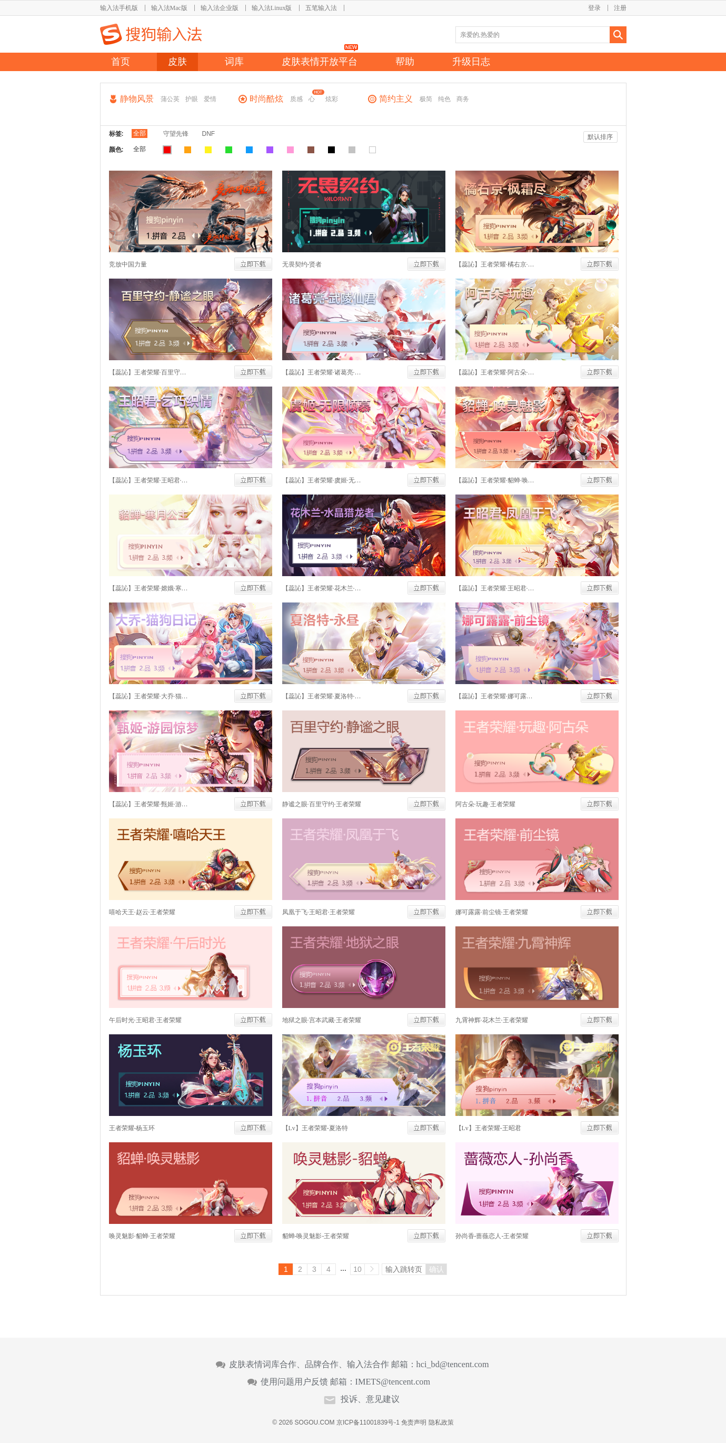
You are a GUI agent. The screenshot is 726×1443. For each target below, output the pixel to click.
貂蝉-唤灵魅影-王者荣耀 (316, 1236)
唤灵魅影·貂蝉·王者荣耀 (142, 1236)
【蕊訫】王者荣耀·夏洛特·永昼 (321, 696)
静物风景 (137, 98)
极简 (426, 99)
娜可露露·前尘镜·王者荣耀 (491, 912)
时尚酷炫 (266, 98)
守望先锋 (175, 133)
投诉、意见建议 (370, 1399)
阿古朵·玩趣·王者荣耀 (485, 804)
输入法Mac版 (169, 8)
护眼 (191, 99)
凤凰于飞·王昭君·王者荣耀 (318, 912)
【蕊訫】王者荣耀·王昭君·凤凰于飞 (494, 588)
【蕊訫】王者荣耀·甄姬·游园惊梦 (148, 804)
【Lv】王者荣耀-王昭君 (488, 1128)
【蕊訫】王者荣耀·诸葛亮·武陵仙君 (321, 372)
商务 (462, 99)
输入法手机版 (119, 8)
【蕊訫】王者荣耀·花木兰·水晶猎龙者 (321, 588)
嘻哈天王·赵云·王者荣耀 (142, 912)
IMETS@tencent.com (393, 1382)
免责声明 (413, 1422)
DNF (208, 133)
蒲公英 (170, 99)
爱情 (210, 99)
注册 (620, 8)
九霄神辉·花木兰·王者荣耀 (491, 1020)
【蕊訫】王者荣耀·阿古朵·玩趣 (494, 372)
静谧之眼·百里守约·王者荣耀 (321, 804)
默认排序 (600, 137)
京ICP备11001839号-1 (368, 1422)
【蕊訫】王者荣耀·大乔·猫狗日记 (148, 696)
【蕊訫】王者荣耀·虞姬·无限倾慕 (321, 480)
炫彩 (331, 99)
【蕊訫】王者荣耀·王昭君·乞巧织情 (148, 480)
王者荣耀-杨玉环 (132, 1128)
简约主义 (396, 98)
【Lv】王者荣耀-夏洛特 (315, 1128)
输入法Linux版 (272, 8)
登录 (594, 8)
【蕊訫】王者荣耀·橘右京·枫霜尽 (494, 264)
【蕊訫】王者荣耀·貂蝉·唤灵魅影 (494, 480)
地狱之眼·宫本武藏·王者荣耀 (321, 1020)
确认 (436, 1269)
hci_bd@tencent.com (452, 1364)
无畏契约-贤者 (302, 264)
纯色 (444, 99)
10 (357, 1269)
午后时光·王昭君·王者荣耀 (145, 1020)
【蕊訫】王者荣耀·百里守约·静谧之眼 (148, 372)
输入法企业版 (219, 8)
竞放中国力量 (128, 264)
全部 (139, 133)
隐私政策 (441, 1422)
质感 (296, 99)
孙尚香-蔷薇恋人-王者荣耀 (492, 1236)
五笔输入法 (321, 8)
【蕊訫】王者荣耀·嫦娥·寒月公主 (148, 588)
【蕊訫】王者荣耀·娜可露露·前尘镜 (494, 696)
